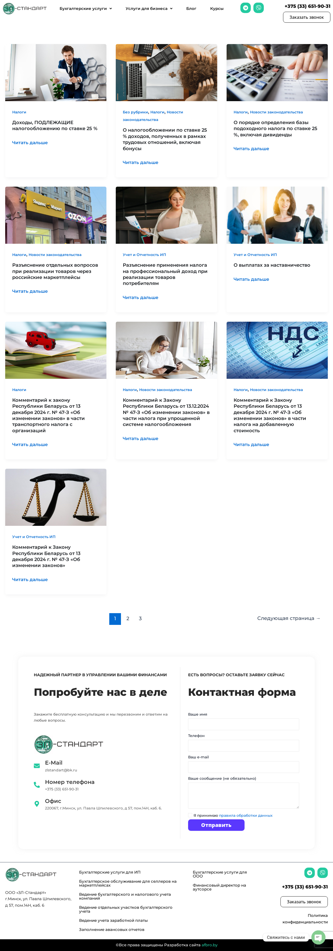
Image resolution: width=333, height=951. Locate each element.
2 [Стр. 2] (127, 618)
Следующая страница (288, 618)
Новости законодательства (276, 112)
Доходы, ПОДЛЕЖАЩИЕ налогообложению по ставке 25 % (54, 125)
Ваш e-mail (243, 765)
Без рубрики (135, 112)
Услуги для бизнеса (149, 8)
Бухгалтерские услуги (86, 8)
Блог (191, 8)
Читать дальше (31, 142)
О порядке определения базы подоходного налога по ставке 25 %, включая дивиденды (275, 129)
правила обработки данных (246, 815)
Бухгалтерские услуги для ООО (220, 874)
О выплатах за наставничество (272, 265)
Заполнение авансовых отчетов (111, 929)
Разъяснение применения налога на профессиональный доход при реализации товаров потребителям (165, 274)
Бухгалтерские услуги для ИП (109, 872)
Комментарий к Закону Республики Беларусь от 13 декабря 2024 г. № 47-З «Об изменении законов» (46, 556)
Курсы (216, 8)
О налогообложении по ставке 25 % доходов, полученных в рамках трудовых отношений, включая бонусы (165, 139)
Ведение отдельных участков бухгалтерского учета (125, 909)
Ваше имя (243, 722)
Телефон (243, 743)
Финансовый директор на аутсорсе (219, 887)
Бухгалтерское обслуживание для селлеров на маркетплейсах (128, 883)
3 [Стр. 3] (140, 618)
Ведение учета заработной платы (113, 920)
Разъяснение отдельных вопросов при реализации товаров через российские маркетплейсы (55, 271)
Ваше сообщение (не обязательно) (243, 794)
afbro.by (209, 944)
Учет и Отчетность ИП (144, 254)
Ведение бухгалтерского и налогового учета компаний (125, 896)
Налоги (19, 112)
